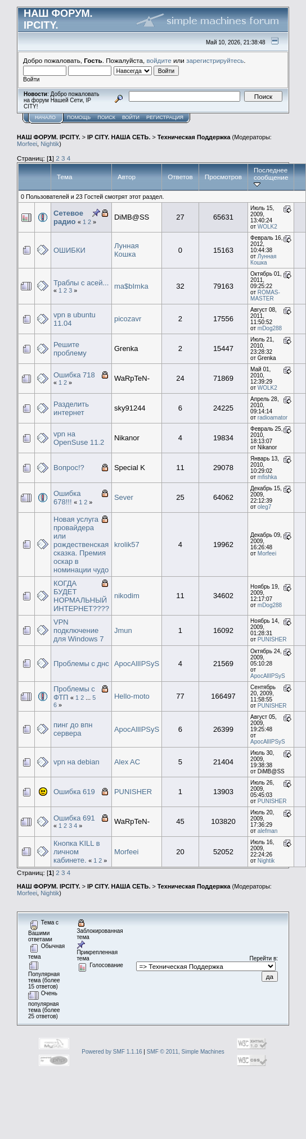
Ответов (180, 176)
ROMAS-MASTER (265, 295)
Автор (127, 176)
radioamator (272, 417)
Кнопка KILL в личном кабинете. (76, 851)
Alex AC (127, 762)
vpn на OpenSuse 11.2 (78, 438)
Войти (131, 117)
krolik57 (127, 544)
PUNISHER (272, 639)
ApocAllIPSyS (136, 663)
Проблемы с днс (81, 663)
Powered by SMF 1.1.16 (112, 1052)
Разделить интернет (71, 408)
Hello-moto (132, 696)
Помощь (79, 117)
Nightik (49, 143)
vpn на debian (76, 762)
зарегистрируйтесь (215, 60)
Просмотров (223, 176)
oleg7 (264, 507)
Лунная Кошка (126, 250)
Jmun (123, 630)
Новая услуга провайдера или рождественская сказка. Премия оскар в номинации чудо (81, 544)
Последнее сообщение (271, 177)
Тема (65, 176)
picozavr (127, 319)
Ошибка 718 (74, 375)
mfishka (267, 477)
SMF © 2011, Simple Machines (185, 1052)
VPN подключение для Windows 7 (78, 630)
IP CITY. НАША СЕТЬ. (118, 137)
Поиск (106, 117)
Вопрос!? (68, 467)
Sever (123, 497)
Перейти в (263, 958)
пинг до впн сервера (72, 729)
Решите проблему (70, 348)
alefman (268, 831)
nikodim (127, 595)
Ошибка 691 (74, 818)
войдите (159, 60)
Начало (45, 117)
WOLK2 (267, 227)
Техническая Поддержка (194, 137)
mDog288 (270, 328)
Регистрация (164, 117)
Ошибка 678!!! (66, 497)
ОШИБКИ (69, 250)
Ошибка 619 (74, 791)
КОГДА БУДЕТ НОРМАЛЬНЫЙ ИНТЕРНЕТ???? (81, 596)
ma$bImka (131, 286)
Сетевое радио (68, 217)
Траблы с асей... (81, 283)
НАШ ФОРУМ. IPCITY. (48, 137)
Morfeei (27, 143)
